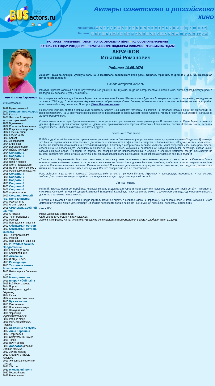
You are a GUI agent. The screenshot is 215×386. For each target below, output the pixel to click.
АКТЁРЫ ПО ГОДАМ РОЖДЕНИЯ (63, 46)
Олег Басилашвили (105, 104)
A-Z (203, 28)
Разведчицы (17, 262)
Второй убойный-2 (22, 280)
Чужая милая (18, 301)
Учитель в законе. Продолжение (18, 245)
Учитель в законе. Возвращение (18, 267)
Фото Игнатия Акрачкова (20, 97)
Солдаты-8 (16, 186)
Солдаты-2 (16, 152)
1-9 (199, 33)
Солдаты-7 (16, 183)
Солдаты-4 (16, 173)
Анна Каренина (19, 331)
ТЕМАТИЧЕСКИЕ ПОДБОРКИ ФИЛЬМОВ (115, 46)
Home (33, 24)
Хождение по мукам (22, 327)
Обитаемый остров (22, 225)
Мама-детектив (19, 277)
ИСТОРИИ (54, 41)
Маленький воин (20, 369)
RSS (50, 24)
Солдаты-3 (16, 155)
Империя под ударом (23, 111)
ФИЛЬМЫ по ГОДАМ (160, 46)
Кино (30, 13)
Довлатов (15, 345)
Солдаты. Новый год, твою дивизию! (18, 197)
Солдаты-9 (16, 189)
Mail (39, 24)
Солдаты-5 (16, 176)
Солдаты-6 (16, 180)
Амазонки (15, 256)
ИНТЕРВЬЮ (72, 41)
